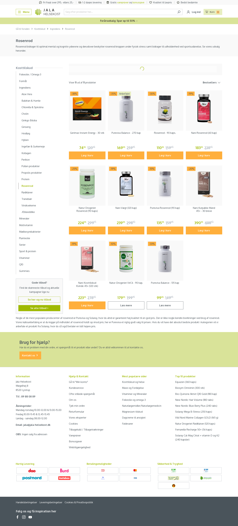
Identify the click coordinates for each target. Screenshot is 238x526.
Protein (25, 179)
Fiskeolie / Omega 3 (30, 74)
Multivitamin (26, 225)
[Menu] (23, 12)
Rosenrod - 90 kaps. (165, 132)
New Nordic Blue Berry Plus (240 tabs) (196, 405)
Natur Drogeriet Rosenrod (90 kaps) (87, 209)
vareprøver (123, 2)
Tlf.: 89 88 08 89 (25, 396)
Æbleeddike (28, 211)
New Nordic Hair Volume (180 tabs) (194, 399)
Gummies (24, 270)
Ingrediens (25, 87)
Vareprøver (75, 435)
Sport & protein (27, 251)
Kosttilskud (24, 68)
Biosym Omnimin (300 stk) (190, 387)
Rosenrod (27, 185)
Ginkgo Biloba (29, 120)
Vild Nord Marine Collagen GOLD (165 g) (196, 417)
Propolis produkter (32, 172)
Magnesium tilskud (132, 411)
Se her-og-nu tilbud (39, 299)
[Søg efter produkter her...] (119, 12)
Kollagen (26, 153)
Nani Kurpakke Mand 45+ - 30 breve (204, 209)
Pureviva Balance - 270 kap (126, 132)
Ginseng (26, 126)
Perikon (26, 159)
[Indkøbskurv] (213, 12)
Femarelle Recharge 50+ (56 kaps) (193, 429)
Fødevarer (127, 423)
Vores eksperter (77, 417)
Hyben (25, 139)
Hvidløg (26, 133)
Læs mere (126, 305)
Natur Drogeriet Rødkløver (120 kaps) (195, 423)
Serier (22, 244)
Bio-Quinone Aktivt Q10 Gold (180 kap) (196, 393)
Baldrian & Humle (31, 100)
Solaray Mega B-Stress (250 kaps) (193, 411)
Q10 (21, 264)
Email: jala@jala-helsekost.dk (33, 424)
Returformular (76, 411)
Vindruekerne (29, 205)
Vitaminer (24, 257)
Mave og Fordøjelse (133, 387)
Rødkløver (27, 192)
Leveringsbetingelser (50, 502)
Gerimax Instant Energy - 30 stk (87, 132)
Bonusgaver (75, 441)
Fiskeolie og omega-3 (134, 399)
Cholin (25, 113)
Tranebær (27, 198)
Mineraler (24, 218)
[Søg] (178, 12)
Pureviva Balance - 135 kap (165, 282)
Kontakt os (30, 355)
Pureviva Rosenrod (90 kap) (165, 207)
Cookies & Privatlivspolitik (79, 502)
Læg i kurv (87, 155)
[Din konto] (193, 12)
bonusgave (138, 2)
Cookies (73, 423)
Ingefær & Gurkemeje (33, 146)
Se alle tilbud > (39, 308)
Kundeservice (76, 387)
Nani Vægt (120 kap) (126, 207)
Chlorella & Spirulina (32, 107)
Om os (72, 399)
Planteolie (24, 238)
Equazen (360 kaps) (185, 381)
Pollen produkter (31, 166)
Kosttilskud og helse (133, 381)
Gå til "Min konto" (78, 381)
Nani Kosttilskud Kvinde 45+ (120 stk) (87, 284)
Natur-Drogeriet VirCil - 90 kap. (126, 282)
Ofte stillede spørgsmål (82, 393)
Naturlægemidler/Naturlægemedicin (141, 405)
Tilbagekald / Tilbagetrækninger (86, 429)
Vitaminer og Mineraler (134, 393)
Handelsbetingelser (26, 502)
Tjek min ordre (77, 405)
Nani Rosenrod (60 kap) (204, 132)
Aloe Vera (27, 94)
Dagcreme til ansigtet (134, 417)
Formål (23, 81)
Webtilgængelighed (79, 447)
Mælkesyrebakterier (30, 231)
